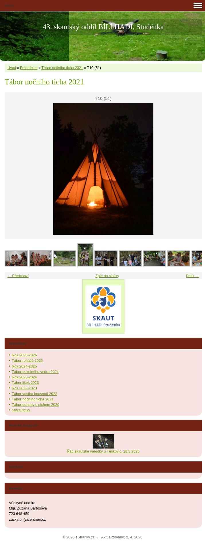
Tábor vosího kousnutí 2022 (34, 394)
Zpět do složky (107, 276)
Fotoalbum (28, 68)
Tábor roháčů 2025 (27, 360)
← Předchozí (18, 276)
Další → (192, 276)
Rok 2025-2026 (24, 355)
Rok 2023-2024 (24, 377)
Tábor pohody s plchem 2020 (35, 404)
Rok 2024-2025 (24, 366)
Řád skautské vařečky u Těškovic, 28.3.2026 (103, 451)
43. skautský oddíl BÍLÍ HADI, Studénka (103, 27)
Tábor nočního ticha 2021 (62, 68)
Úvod (11, 68)
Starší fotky (21, 410)
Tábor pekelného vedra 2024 (35, 372)
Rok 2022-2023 (24, 388)
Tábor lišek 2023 (25, 382)
